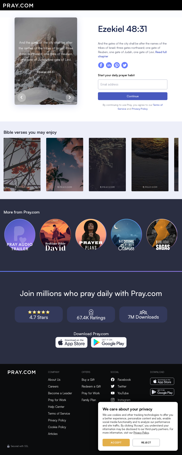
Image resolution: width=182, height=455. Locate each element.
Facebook (121, 379)
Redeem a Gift (91, 386)
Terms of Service (59, 413)
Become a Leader (60, 393)
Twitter (118, 386)
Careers (53, 386)
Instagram (120, 400)
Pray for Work (57, 400)
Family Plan (89, 400)
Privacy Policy (140, 108)
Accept (116, 442)
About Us (54, 379)
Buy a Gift (88, 379)
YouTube (120, 393)
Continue (133, 96)
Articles (53, 434)
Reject (146, 442)
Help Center (56, 407)
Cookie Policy (57, 427)
